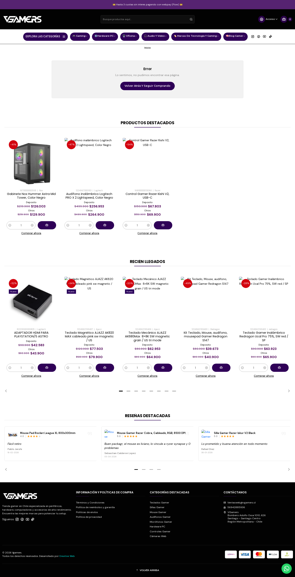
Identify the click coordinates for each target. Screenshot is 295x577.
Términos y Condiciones (90, 502)
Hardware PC (157, 526)
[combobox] (148, 19)
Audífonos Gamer (160, 517)
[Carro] (286, 19)
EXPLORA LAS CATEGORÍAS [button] (46, 36)
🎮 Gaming (80, 36)
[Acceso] (268, 19)
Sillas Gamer (157, 507)
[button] (120, 391)
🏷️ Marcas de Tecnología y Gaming (196, 36)
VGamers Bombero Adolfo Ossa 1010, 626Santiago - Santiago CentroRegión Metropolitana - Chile (245, 517)
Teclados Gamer (159, 502)
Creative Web (67, 556)
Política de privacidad (89, 517)
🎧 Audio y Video (155, 36)
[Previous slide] (7, 391)
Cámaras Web (158, 536)
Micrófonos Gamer (161, 522)
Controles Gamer (160, 531)
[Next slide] (288, 391)
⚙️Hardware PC (105, 36)
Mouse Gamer (158, 512)
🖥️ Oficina (130, 36)
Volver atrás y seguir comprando (147, 85)
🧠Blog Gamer (235, 36)
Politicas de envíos (87, 512)
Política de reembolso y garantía (95, 507)
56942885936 (234, 507)
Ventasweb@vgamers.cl (240, 502)
